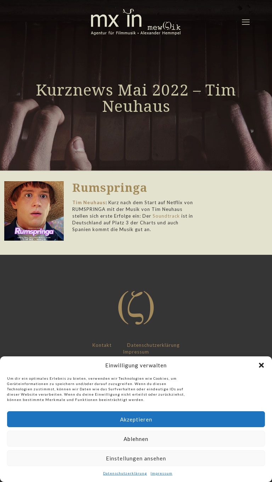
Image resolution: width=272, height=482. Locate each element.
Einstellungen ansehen (136, 458)
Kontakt (102, 345)
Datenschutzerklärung (125, 473)
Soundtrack (166, 216)
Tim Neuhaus (89, 202)
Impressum (161, 473)
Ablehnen (136, 439)
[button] (261, 365)
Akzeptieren (136, 419)
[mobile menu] (246, 22)
